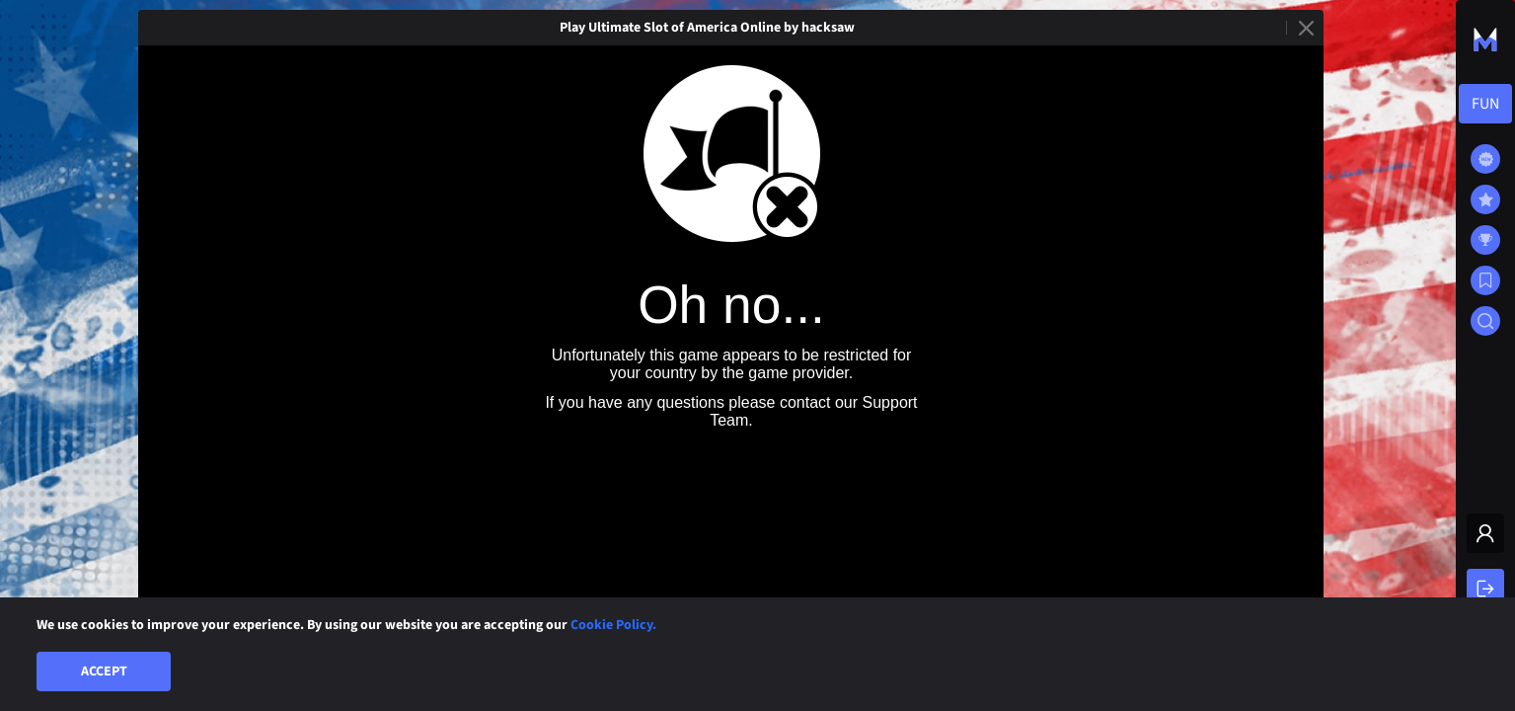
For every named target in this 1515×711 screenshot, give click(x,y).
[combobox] (1485, 103)
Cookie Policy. (613, 625)
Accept (104, 671)
